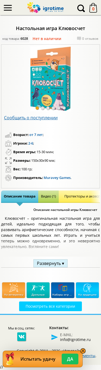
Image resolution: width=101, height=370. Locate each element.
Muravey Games (57, 177)
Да (70, 359)
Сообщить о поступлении (31, 118)
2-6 (30, 143)
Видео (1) (48, 196)
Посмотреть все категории (50, 306)
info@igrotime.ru (75, 339)
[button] (37, 108)
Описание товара (20, 196)
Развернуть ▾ (50, 263)
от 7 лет (36, 134)
